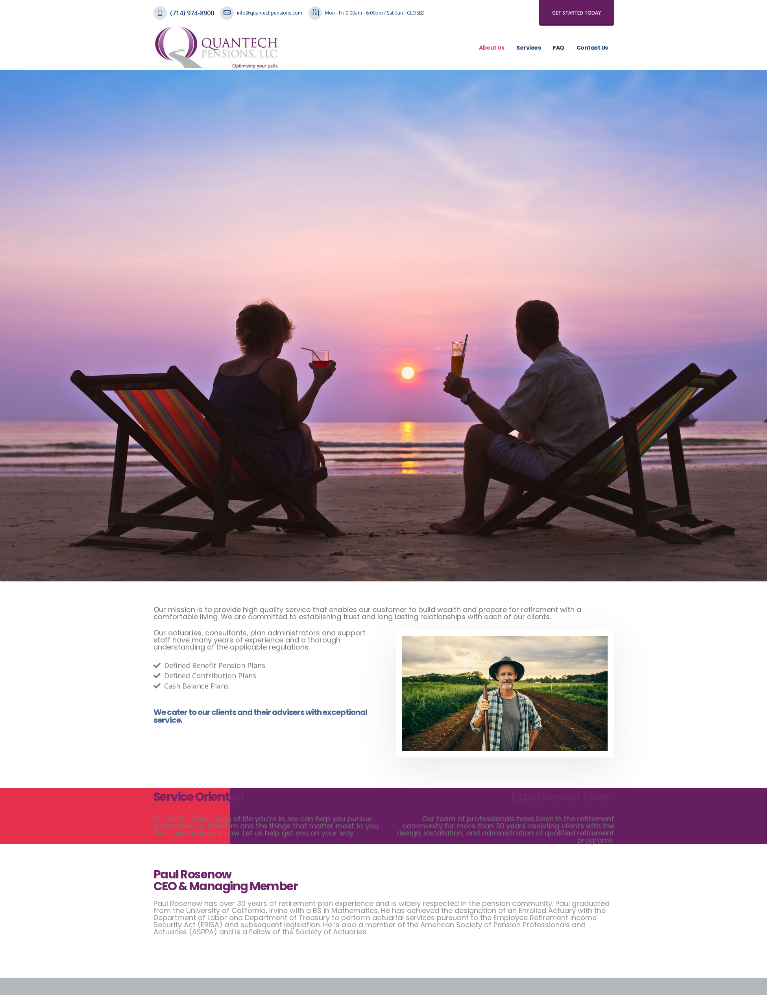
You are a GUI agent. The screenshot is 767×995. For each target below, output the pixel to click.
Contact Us (592, 48)
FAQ (558, 48)
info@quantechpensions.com (269, 12)
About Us (491, 48)
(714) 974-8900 (192, 13)
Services (528, 48)
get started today (576, 12)
